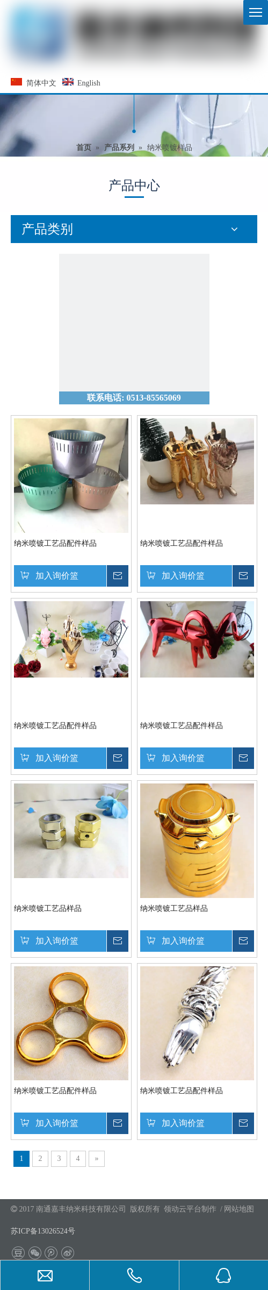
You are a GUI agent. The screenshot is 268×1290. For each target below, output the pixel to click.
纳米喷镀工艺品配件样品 (55, 543)
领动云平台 (182, 1209)
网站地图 (239, 1209)
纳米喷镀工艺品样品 (48, 908)
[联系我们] (134, 329)
